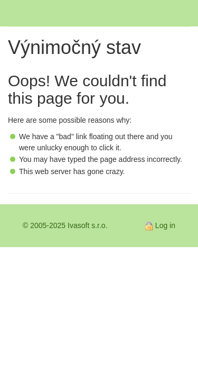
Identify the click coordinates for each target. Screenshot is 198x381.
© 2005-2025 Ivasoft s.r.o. (65, 225)
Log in (165, 225)
